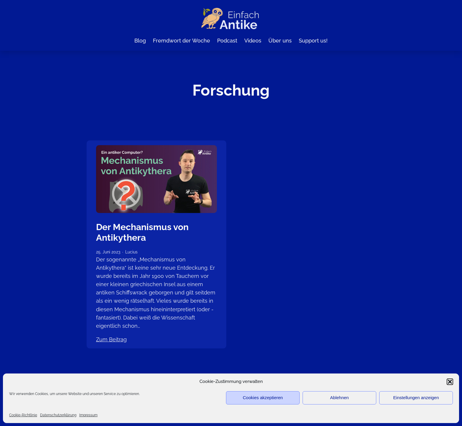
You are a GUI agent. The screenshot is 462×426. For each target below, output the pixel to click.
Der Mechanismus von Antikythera (142, 232)
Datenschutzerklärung (58, 415)
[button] (450, 382)
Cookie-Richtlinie (23, 415)
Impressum (88, 415)
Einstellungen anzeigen (416, 397)
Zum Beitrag (111, 339)
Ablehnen (339, 397)
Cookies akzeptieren (263, 397)
